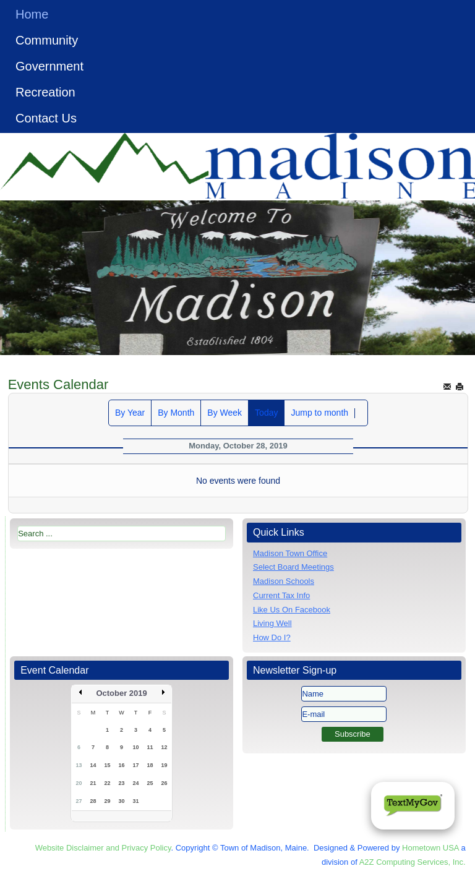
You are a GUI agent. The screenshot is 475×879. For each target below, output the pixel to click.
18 (150, 765)
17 (136, 765)
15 (108, 765)
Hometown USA (430, 847)
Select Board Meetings (293, 567)
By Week (224, 413)
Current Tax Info (281, 595)
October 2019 (121, 693)
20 (79, 783)
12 (164, 747)
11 (150, 747)
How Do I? (272, 637)
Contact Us (46, 118)
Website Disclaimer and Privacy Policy (103, 847)
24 (136, 783)
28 (93, 801)
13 (79, 765)
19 (164, 765)
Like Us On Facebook (291, 609)
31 (136, 801)
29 (108, 801)
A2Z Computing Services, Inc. (412, 862)
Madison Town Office (290, 553)
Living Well (272, 623)
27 (79, 801)
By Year (130, 413)
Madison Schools (283, 581)
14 (93, 765)
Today (266, 413)
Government (49, 66)
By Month (176, 413)
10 (136, 747)
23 (122, 783)
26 (164, 783)
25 (150, 783)
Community (46, 40)
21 (93, 783)
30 (122, 801)
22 (108, 783)
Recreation (45, 92)
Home (31, 14)
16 (122, 765)
